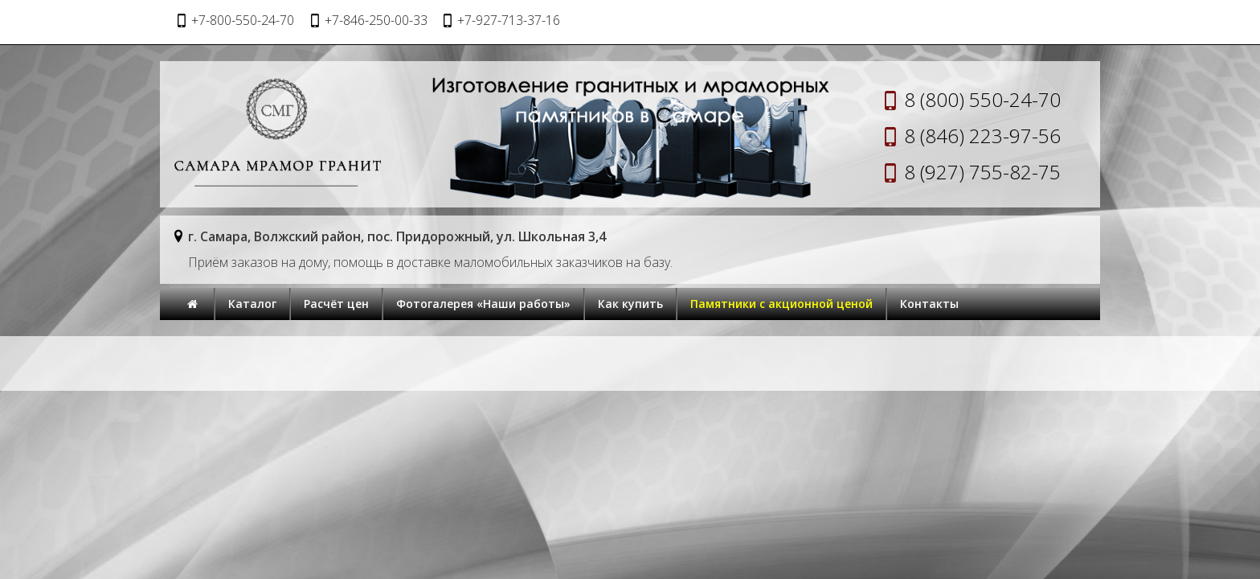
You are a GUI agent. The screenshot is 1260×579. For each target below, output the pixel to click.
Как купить (630, 303)
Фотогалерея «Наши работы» (483, 303)
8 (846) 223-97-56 (982, 135)
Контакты (929, 303)
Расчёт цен (336, 303)
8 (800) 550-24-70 (982, 99)
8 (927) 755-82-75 (982, 171)
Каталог (252, 303)
